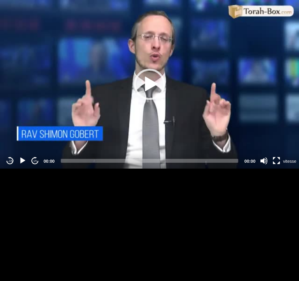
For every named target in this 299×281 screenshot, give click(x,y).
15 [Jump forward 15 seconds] (35, 161)
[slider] (149, 161)
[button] (149, 84)
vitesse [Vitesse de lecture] (289, 161)
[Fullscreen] (276, 161)
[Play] (22, 161)
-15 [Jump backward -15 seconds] (10, 161)
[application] (149, 84)
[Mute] (264, 161)
